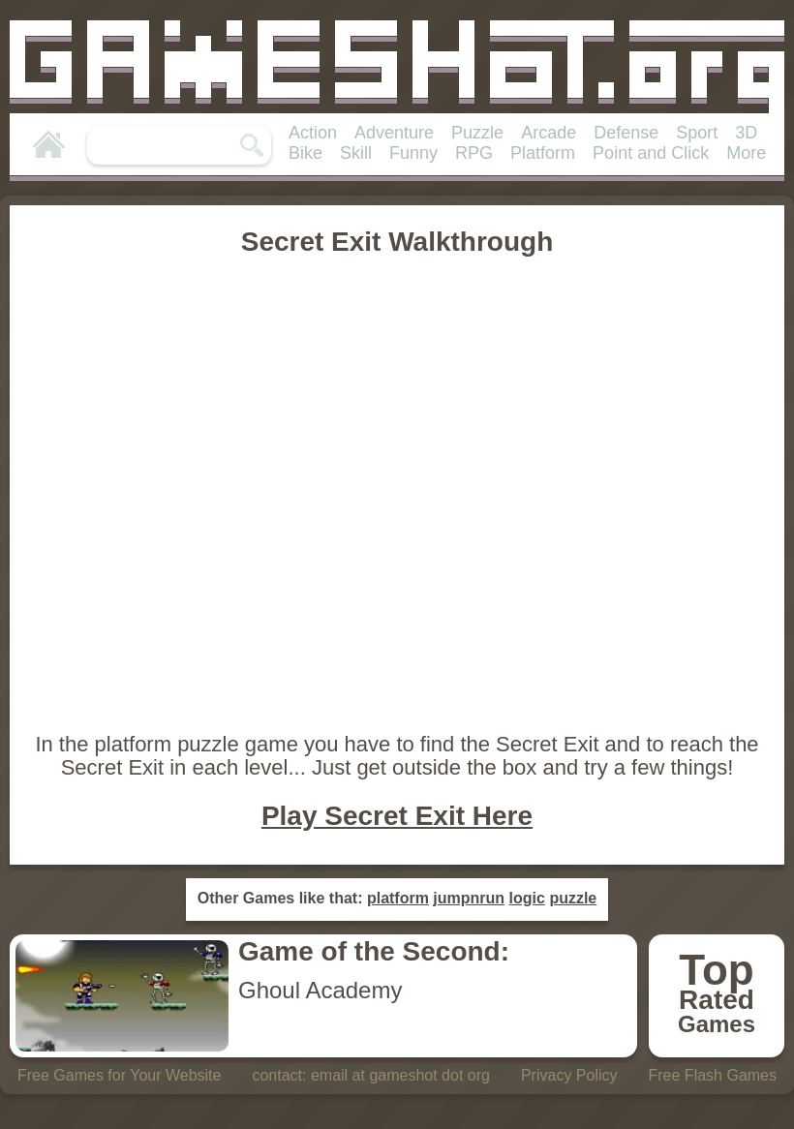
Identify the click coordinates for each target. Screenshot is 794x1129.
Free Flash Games (713, 1075)
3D (746, 132)
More (746, 153)
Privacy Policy (569, 1075)
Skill (356, 153)
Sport (697, 132)
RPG (474, 153)
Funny (413, 153)
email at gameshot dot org (400, 1075)
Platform (542, 153)
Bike (305, 153)
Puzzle (477, 132)
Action (313, 132)
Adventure (394, 132)
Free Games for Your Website (119, 1075)
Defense (626, 132)
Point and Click (651, 153)
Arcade (548, 132)
